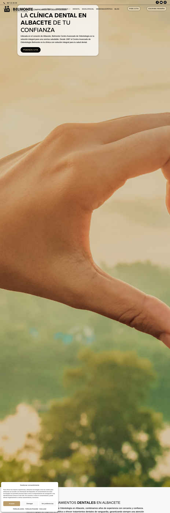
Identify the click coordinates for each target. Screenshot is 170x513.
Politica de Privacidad (31, 509)
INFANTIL (76, 9)
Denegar (29, 503)
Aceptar (12, 503)
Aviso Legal (42, 509)
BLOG (117, 9)
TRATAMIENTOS (62, 9)
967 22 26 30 (12, 3)
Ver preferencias (47, 503)
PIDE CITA (134, 8)
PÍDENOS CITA (30, 50)
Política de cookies (18, 509)
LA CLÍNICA (47, 9)
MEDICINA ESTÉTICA (104, 9)
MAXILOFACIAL (88, 9)
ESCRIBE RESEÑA (157, 8)
